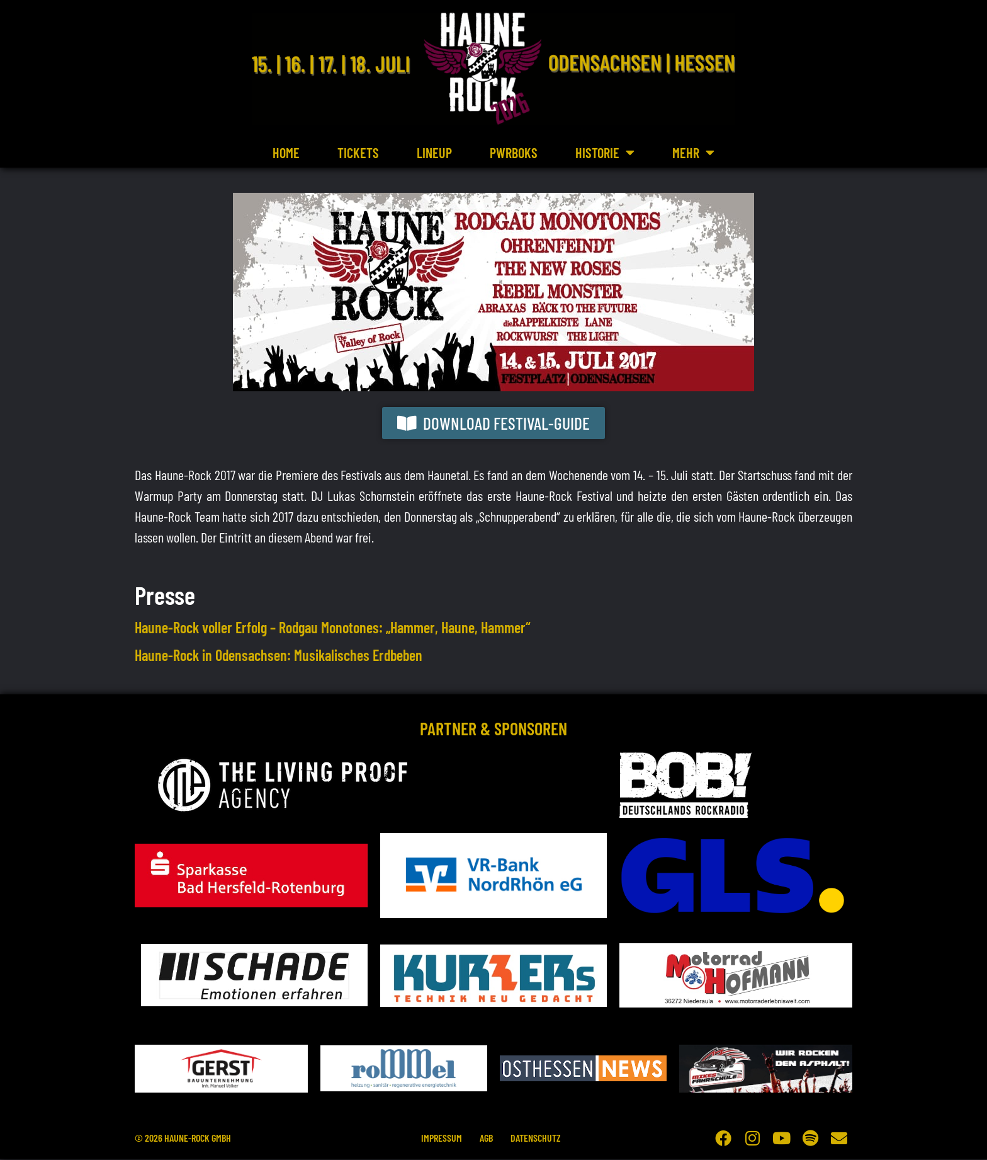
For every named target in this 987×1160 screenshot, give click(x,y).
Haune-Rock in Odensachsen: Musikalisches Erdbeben (278, 656)
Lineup (434, 152)
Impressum (439, 1139)
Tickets (358, 152)
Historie (604, 152)
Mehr (693, 152)
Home (286, 152)
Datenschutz (537, 1139)
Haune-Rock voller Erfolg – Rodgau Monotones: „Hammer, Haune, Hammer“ (333, 628)
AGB (486, 1139)
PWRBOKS (514, 152)
